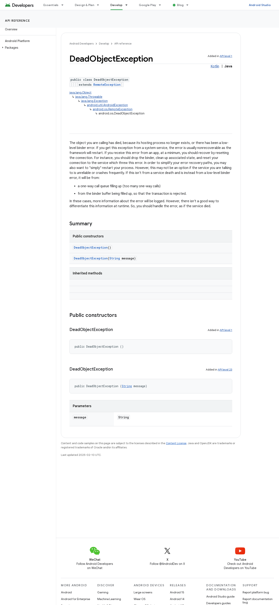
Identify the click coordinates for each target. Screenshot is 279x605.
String (114, 258)
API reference (17, 20)
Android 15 (177, 592)
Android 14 (177, 599)
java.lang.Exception (94, 101)
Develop (104, 43)
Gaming (102, 592)
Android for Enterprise (75, 599)
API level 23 (225, 369)
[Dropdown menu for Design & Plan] (99, 5)
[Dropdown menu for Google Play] (161, 5)
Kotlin (215, 66)
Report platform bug (256, 592)
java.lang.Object (80, 92)
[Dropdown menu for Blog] (189, 5)
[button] (27, 47)
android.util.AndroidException (107, 105)
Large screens (143, 592)
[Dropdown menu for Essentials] (64, 5)
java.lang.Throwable (88, 97)
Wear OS (140, 599)
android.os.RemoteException (112, 109)
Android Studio (260, 5)
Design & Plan (84, 5)
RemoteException (107, 85)
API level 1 (226, 56)
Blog (180, 5)
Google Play (147, 5)
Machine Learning (109, 599)
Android (66, 592)
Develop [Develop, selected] (116, 5)
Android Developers (81, 43)
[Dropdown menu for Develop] (128, 5)
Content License (176, 443)
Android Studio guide (220, 596)
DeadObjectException (91, 247)
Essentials (51, 5)
